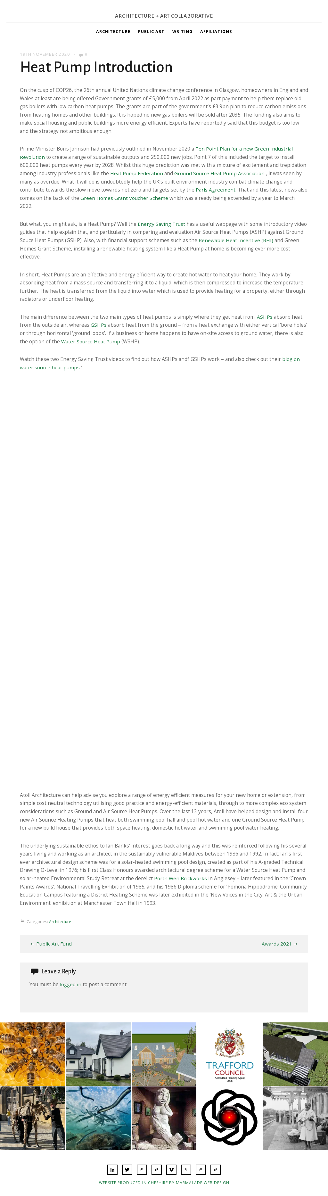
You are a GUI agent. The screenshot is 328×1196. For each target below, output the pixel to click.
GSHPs (99, 324)
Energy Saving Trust (161, 223)
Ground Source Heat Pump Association (219, 173)
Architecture (113, 31)
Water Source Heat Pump (90, 341)
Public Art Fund (54, 943)
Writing (182, 31)
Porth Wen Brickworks (180, 878)
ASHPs (265, 316)
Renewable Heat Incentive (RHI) (236, 240)
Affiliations (216, 31)
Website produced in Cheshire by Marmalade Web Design (164, 1182)
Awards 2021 (277, 943)
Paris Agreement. (216, 189)
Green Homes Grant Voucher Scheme (124, 197)
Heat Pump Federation (136, 173)
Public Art (151, 31)
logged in (70, 984)
